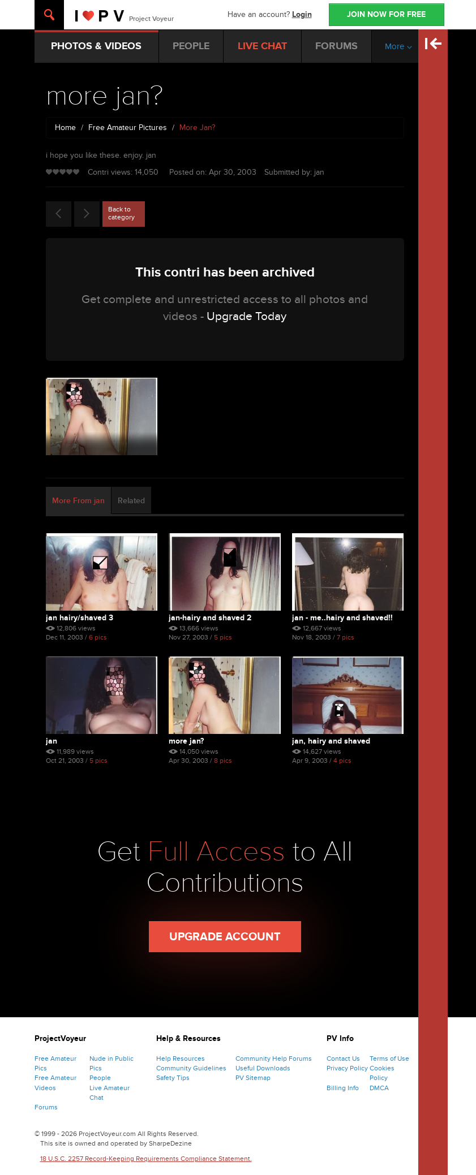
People (100, 1078)
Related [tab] (131, 501)
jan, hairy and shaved (331, 741)
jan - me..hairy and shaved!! (342, 618)
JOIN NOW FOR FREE (386, 14)
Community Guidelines (191, 1068)
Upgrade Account (225, 937)
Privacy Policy (347, 1068)
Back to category (121, 213)
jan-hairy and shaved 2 (210, 618)
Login (302, 14)
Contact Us (343, 1058)
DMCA (379, 1088)
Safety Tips (173, 1078)
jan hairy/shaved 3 (79, 618)
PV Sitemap (253, 1078)
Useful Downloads (262, 1068)
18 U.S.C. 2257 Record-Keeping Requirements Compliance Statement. (146, 1159)
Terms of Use (389, 1058)
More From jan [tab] (78, 501)
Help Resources (180, 1058)
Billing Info (343, 1088)
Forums (46, 1107)
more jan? (186, 741)
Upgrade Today (246, 316)
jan (51, 741)
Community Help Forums (273, 1058)
